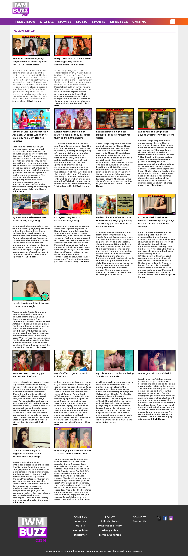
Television (25, 21)
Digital (47, 21)
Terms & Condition (110, 534)
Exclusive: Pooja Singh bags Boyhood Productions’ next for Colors (113, 134)
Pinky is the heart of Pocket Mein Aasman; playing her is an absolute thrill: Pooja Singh (72, 61)
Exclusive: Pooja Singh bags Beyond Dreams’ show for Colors (156, 133)
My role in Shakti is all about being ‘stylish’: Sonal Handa (115, 375)
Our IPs (80, 525)
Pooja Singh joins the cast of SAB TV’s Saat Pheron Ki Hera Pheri (72, 452)
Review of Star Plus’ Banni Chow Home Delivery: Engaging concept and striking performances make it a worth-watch (114, 222)
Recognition (80, 530)
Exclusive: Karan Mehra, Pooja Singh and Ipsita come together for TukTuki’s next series (29, 61)
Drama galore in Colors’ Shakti (154, 373)
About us (80, 521)
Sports (98, 21)
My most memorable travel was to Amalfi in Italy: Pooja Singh (30, 219)
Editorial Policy (110, 521)
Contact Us (139, 521)
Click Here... (34, 101)
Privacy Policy (110, 530)
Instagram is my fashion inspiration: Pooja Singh (67, 219)
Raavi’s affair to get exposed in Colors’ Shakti (71, 375)
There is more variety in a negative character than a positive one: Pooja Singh (26, 453)
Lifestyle (119, 21)
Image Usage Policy (110, 525)
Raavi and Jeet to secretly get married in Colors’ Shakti (28, 375)
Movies (65, 21)
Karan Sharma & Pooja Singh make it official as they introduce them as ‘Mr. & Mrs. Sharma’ (72, 134)
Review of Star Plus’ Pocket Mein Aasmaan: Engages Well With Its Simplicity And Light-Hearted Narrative (30, 136)
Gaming (139, 21)
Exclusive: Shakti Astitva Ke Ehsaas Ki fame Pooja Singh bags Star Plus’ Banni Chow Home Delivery (156, 222)
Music (81, 21)
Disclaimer (80, 534)
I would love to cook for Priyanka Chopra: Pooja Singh (30, 305)
